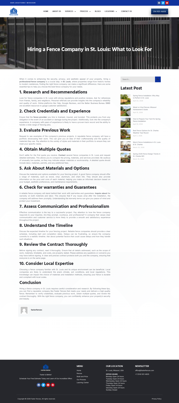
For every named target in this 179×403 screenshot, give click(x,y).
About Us (56, 11)
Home (45, 11)
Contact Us (126, 11)
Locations (111, 11)
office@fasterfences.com (144, 370)
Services (70, 11)
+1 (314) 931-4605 (142, 374)
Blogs (98, 11)
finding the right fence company (53, 84)
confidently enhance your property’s (87, 296)
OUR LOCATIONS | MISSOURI (23, 3)
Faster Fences (60, 291)
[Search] (158, 79)
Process (85, 11)
